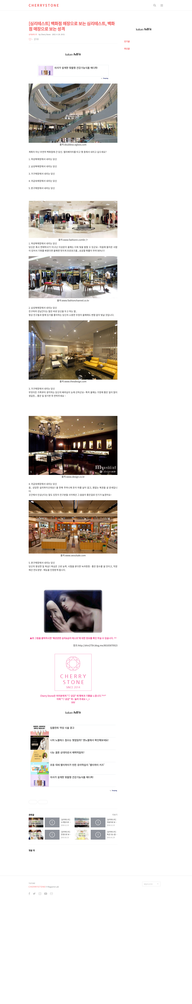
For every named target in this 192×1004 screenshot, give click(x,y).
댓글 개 (32, 953)
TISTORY (32, 986)
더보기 (114, 917)
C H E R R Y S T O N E (44, 5)
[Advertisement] (73, 426)
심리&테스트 (33, 34)
